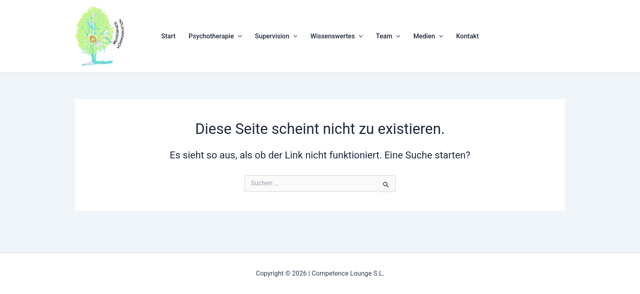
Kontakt (467, 36)
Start (168, 36)
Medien (428, 36)
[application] (238, 36)
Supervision (276, 36)
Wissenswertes (336, 36)
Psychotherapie (215, 36)
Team (388, 36)
